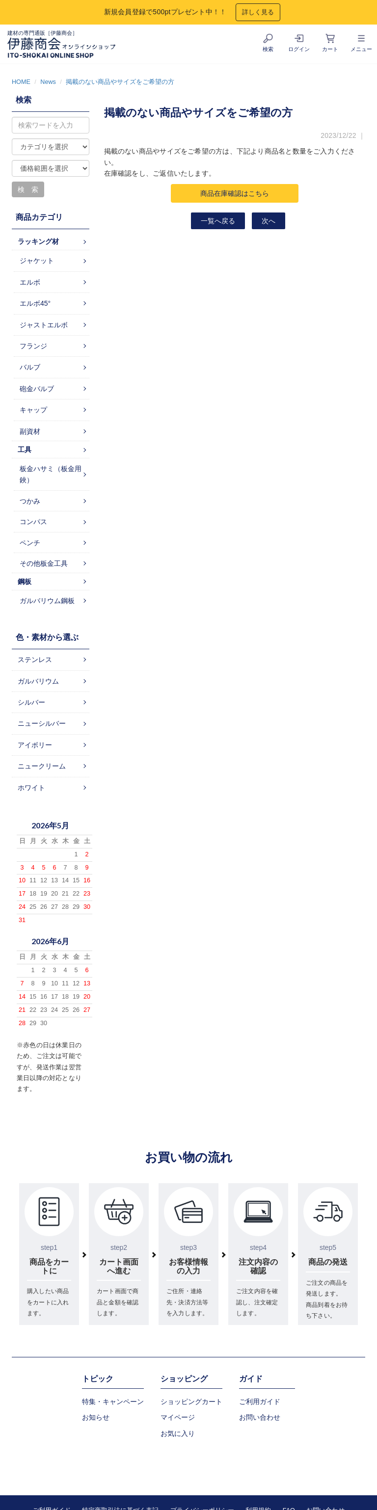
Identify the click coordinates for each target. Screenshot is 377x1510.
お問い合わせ (259, 1417)
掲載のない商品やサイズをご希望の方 (120, 82)
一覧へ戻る (218, 221)
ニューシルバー (42, 723)
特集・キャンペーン (113, 1401)
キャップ (33, 410)
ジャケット (37, 261)
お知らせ (95, 1417)
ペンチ (30, 543)
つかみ (30, 501)
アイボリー (35, 745)
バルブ (30, 367)
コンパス (33, 522)
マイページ (178, 1417)
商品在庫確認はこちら (234, 193)
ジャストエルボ (44, 325)
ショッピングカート (191, 1401)
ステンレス (35, 659)
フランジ (33, 346)
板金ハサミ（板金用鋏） (50, 474)
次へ (268, 221)
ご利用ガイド (259, 1401)
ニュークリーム (42, 766)
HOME (21, 82)
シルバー (31, 702)
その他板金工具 (44, 563)
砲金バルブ (37, 389)
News (48, 82)
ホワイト (31, 788)
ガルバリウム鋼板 (47, 601)
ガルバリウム (38, 681)
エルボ (30, 282)
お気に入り (178, 1433)
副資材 (30, 431)
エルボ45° (35, 303)
